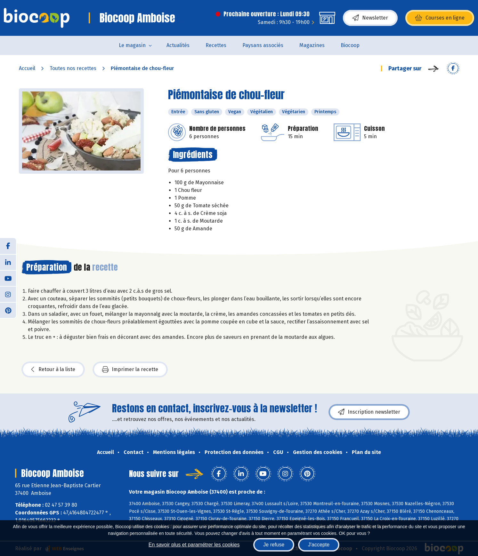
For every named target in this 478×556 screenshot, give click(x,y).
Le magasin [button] (132, 45)
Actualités (178, 45)
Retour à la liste (53, 369)
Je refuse (273, 544)
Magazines (312, 45)
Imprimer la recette (130, 369)
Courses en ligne (440, 18)
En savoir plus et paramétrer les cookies (194, 544)
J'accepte (318, 544)
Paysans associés (262, 45)
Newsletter (370, 18)
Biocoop (350, 45)
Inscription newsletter (369, 412)
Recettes (216, 45)
